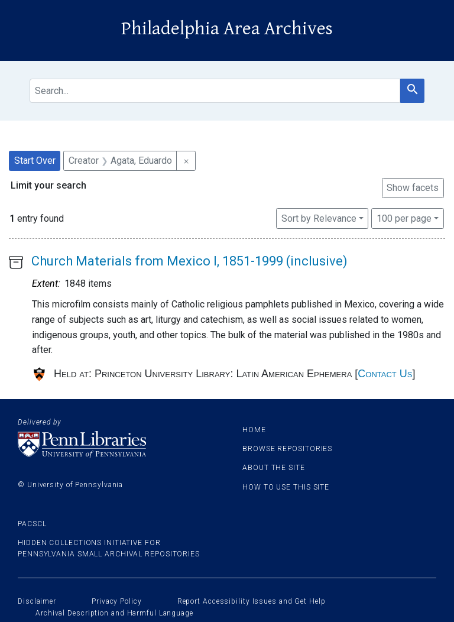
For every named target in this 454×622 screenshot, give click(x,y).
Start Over (35, 160)
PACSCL (32, 524)
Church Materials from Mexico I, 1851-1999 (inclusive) (189, 261)
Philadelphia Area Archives (227, 29)
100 (404, 217)
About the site (273, 468)
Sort (318, 218)
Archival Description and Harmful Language (114, 613)
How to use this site (285, 487)
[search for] (215, 91)
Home (254, 430)
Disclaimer (37, 601)
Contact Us (385, 374)
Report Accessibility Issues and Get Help (251, 601)
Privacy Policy (117, 601)
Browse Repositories (287, 449)
